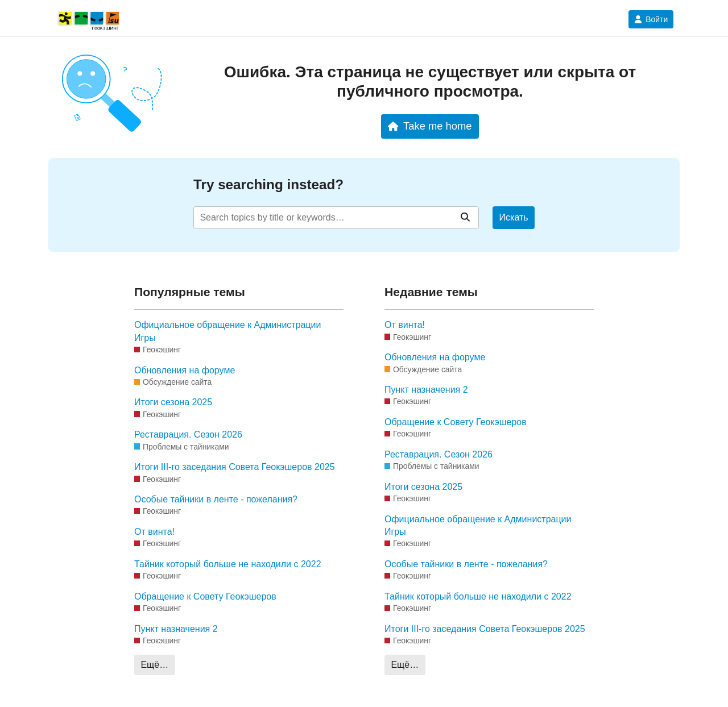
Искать (513, 217)
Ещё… (154, 664)
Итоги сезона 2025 (173, 402)
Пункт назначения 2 (176, 629)
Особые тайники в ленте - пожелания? (215, 499)
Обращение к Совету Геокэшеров (205, 596)
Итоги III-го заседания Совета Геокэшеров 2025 (234, 467)
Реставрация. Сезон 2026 (188, 434)
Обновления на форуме (184, 370)
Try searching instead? (268, 184)
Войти (651, 19)
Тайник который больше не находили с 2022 (227, 564)
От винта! (154, 532)
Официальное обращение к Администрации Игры (227, 331)
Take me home (429, 126)
